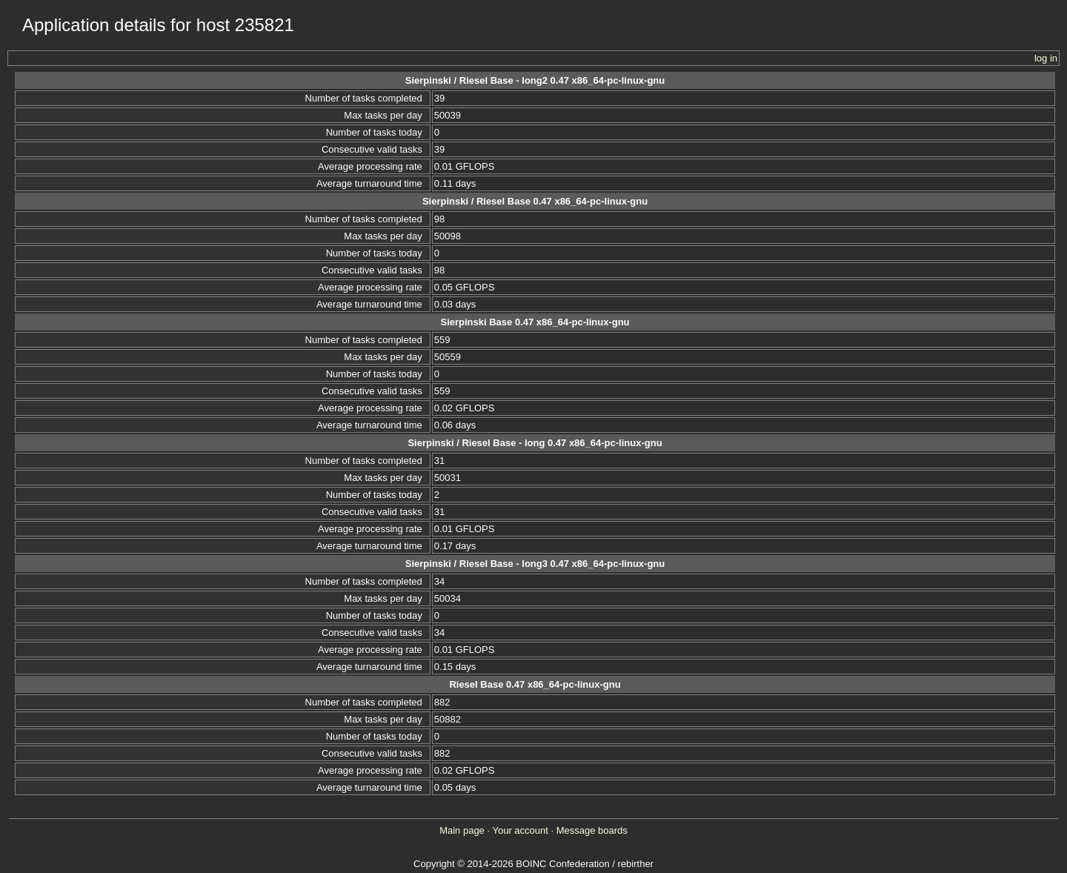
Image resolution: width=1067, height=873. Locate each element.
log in (1045, 58)
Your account (520, 830)
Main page (462, 830)
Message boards (592, 830)
